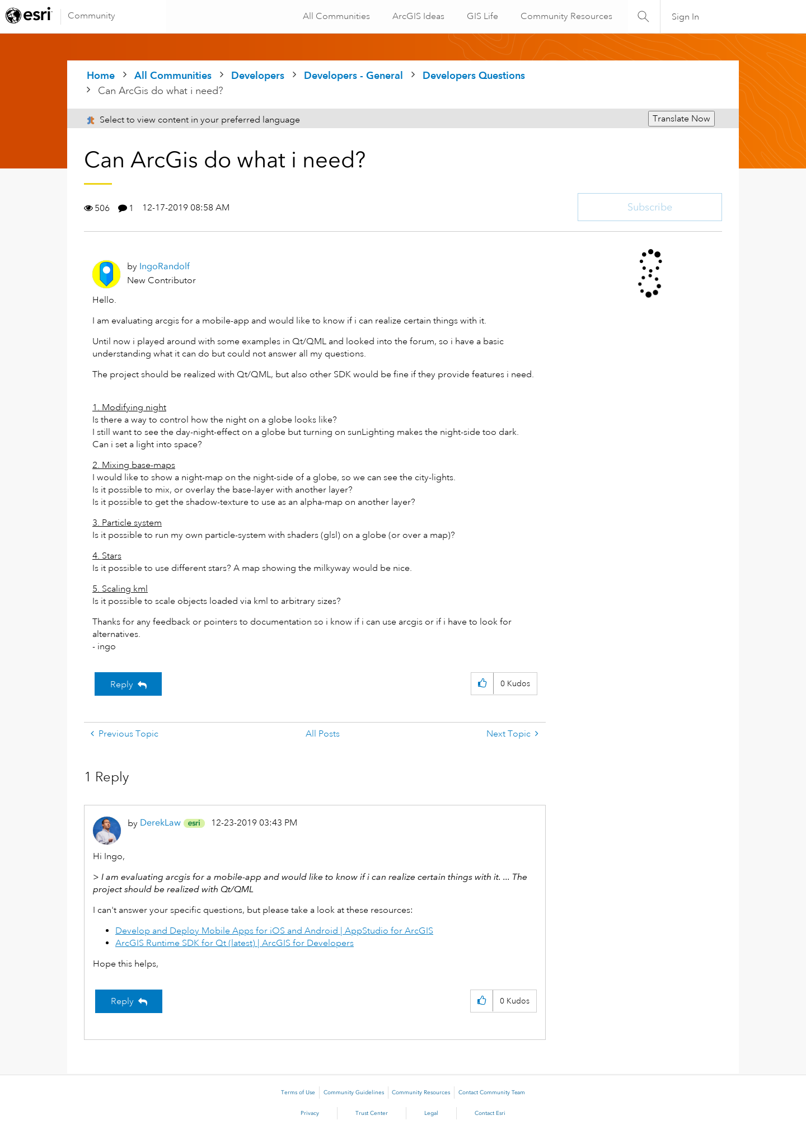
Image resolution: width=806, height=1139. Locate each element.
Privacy (310, 1113)
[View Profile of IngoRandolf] (164, 266)
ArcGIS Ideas (417, 16)
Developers (257, 75)
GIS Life (481, 16)
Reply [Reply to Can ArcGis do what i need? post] (121, 684)
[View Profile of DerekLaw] (160, 822)
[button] (482, 684)
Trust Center (371, 1113)
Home (101, 75)
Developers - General (353, 75)
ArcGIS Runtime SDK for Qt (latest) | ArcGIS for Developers (234, 943)
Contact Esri (490, 1113)
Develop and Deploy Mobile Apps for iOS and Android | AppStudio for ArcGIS (274, 930)
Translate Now (681, 118)
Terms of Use (298, 1092)
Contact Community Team (491, 1092)
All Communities (335, 16)
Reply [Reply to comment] (122, 1001)
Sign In (685, 16)
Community (91, 15)
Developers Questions (474, 75)
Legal (431, 1113)
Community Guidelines (354, 1092)
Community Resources (565, 16)
